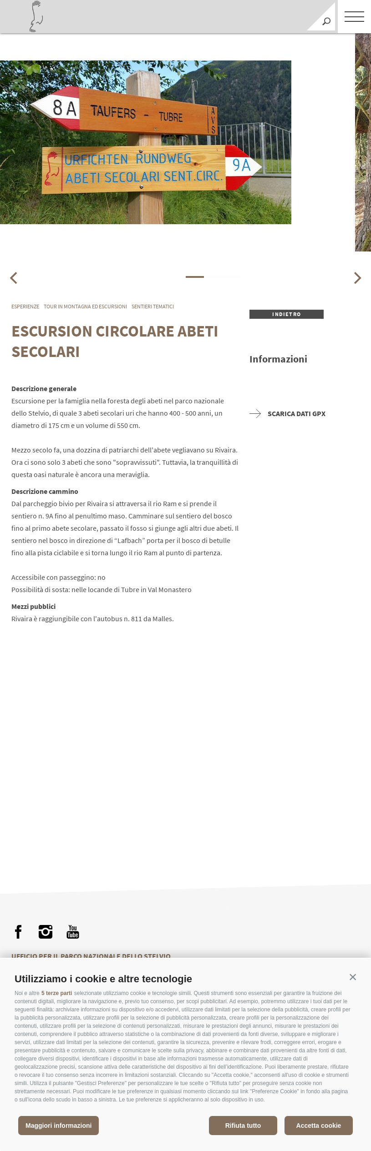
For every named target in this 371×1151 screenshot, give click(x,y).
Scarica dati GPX (287, 413)
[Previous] (15, 278)
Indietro (286, 314)
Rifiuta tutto (243, 1125)
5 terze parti (56, 993)
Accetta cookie (318, 1125)
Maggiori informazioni (58, 1125)
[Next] (356, 278)
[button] (352, 976)
